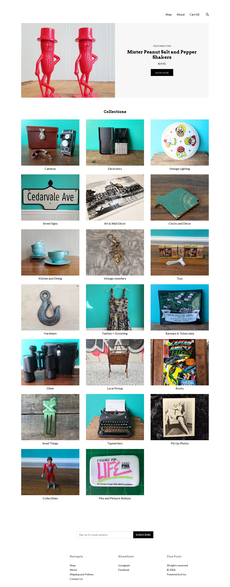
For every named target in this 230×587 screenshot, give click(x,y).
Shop (169, 14)
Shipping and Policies (82, 574)
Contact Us (76, 578)
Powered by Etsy (176, 574)
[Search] (207, 15)
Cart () (194, 14)
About (181, 14)
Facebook (123, 569)
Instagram (124, 565)
